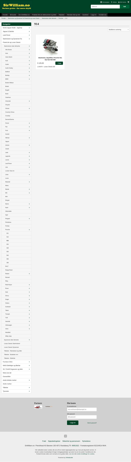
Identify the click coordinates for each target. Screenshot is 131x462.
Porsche (7, 229)
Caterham (8, 97)
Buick (6, 93)
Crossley (7, 115)
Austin (7, 64)
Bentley (7, 75)
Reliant (7, 273)
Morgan (7, 200)
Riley (6, 281)
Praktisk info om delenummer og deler (44, 15)
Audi (6, 60)
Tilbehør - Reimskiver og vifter (13, 351)
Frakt (44, 441)
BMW (6, 79)
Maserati (7, 182)
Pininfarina (8, 222)
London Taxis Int (9, 171)
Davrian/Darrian (9, 119)
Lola (6, 167)
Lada (6, 152)
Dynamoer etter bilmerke (11, 340)
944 (8, 255)
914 (8, 240)
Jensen (7, 145)
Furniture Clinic (7, 362)
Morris (7, 204)
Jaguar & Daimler (8, 31)
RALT (6, 266)
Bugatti (7, 90)
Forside (5, 15)
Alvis (6, 53)
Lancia (7, 160)
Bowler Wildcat (9, 82)
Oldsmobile (8, 211)
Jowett (7, 149)
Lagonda (7, 156)
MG (6, 193)
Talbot (7, 310)
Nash (6, 207)
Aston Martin (8, 57)
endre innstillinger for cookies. (86, 454)
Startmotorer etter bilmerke (12, 46)
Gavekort (85, 15)
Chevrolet (8, 101)
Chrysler (7, 104)
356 (8, 262)
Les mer (71, 454)
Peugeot (7, 218)
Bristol (7, 86)
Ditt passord (71, 414)
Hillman (7, 138)
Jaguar (7, 141)
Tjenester (6, 391)
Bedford (7, 71)
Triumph (7, 314)
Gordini (7, 134)
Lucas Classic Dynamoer (11, 347)
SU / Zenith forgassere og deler (13, 369)
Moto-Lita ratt (7, 373)
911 (8, 233)
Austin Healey (9, 68)
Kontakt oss (102, 15)
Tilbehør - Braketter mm (11, 354)
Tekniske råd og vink (73, 15)
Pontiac (7, 226)
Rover (7, 288)
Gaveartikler (7, 376)
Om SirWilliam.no (24, 15)
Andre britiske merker (9, 380)
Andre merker (7, 384)
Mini (6, 196)
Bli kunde (13, 15)
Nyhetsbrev (86, 441)
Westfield (7, 332)
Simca (7, 295)
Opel (6, 215)
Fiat (6, 127)
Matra (6, 185)
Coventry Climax (9, 112)
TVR (6, 317)
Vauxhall (7, 321)
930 (8, 251)
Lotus (6, 174)
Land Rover (6, 35)
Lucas (7, 178)
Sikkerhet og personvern (71, 441)
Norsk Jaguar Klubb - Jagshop (12, 28)
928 (8, 248)
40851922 (75, 446)
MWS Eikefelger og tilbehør (11, 365)
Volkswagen (8, 325)
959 (8, 259)
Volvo (6, 328)
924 (8, 244)
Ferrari (7, 123)
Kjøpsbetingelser (54, 441)
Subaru (7, 303)
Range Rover (9, 270)
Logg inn (93, 15)
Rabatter (61, 15)
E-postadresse (71, 406)
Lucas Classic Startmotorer (12, 343)
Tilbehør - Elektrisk (9, 358)
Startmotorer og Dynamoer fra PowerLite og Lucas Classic (12, 40)
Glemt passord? (92, 423)
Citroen (7, 108)
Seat (6, 292)
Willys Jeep (8, 336)
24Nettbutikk (69, 458)
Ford (6, 130)
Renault (7, 277)
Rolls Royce (8, 284)
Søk (124, 6)
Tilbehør (5, 387)
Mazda (7, 189)
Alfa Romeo (8, 49)
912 (8, 237)
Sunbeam (8, 306)
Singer (7, 299)
